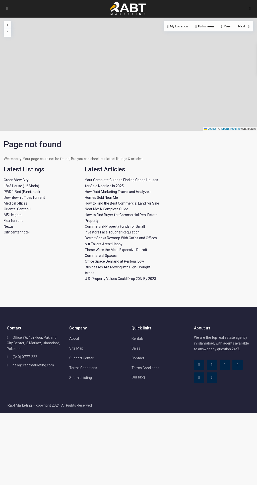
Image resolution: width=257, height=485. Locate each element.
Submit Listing (80, 378)
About (74, 338)
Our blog (138, 377)
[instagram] (212, 377)
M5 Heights (13, 215)
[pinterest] (237, 365)
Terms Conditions (83, 368)
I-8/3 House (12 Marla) (21, 186)
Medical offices (15, 203)
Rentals (138, 338)
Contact (138, 358)
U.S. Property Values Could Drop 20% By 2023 (120, 279)
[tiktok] (212, 365)
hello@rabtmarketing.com (33, 365)
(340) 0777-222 (25, 357)
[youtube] (199, 377)
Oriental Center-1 (17, 209)
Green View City (16, 180)
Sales (136, 348)
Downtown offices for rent (24, 198)
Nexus (9, 226)
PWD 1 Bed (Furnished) (22, 192)
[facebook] (199, 365)
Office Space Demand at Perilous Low (114, 261)
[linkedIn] (225, 365)
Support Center (81, 358)
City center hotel (17, 232)
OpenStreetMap (231, 128)
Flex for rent (13, 221)
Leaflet (210, 128)
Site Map (76, 348)
